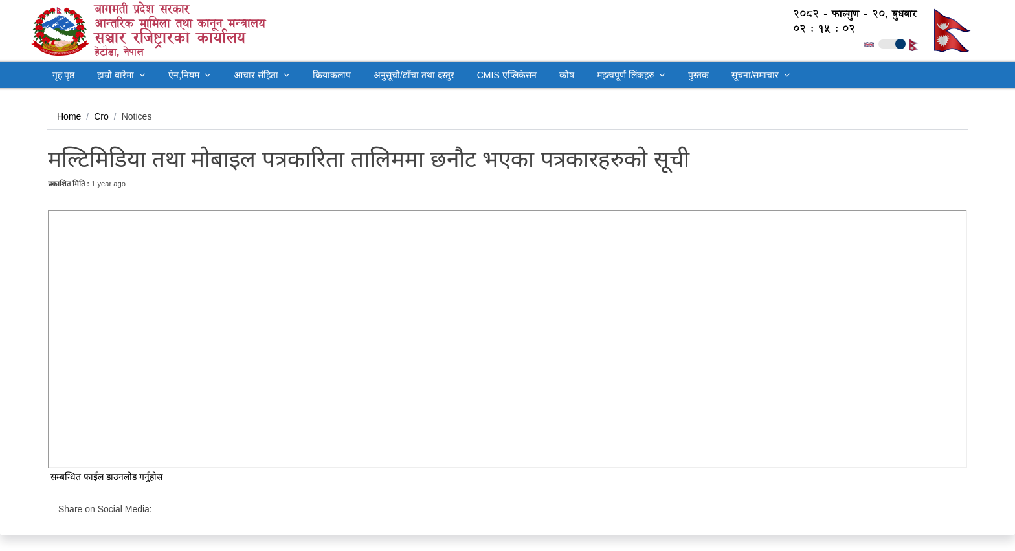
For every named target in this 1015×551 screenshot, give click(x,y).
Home (69, 116)
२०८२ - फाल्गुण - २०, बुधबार (848, 13)
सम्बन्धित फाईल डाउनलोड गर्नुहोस (105, 476)
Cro (101, 116)
